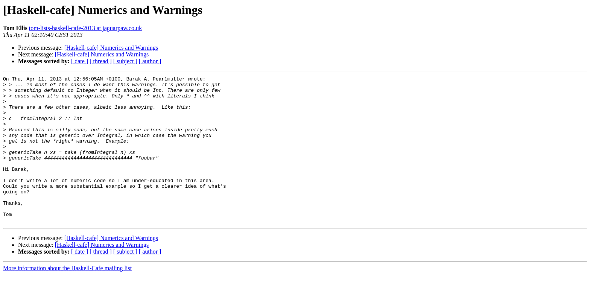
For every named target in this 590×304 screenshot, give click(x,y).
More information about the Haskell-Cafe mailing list (67, 297)
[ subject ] (125, 61)
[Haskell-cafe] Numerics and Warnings (111, 47)
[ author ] (150, 61)
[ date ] (79, 61)
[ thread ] (101, 61)
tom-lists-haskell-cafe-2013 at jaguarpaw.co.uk (85, 28)
